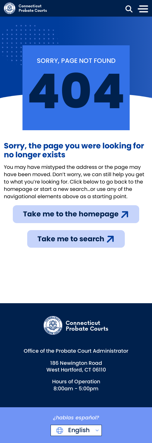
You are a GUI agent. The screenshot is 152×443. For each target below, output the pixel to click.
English (78, 430)
